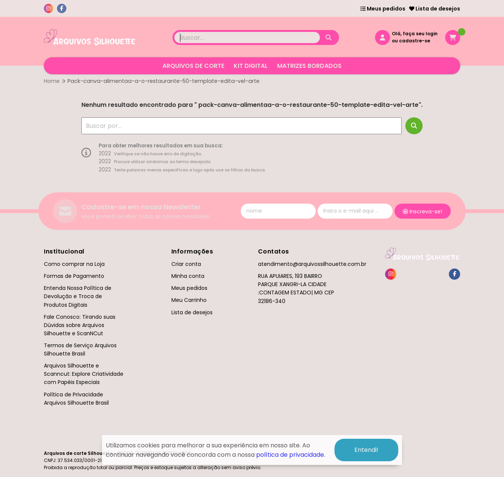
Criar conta (186, 264)
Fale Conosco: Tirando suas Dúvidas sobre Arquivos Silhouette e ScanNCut (80, 325)
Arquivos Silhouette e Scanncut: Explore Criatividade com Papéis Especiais (83, 374)
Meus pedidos (382, 8)
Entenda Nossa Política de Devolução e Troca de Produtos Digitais (77, 296)
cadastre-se (414, 41)
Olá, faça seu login (415, 33)
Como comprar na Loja (74, 264)
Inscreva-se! (422, 211)
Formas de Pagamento (74, 276)
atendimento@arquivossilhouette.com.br (312, 264)
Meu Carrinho (189, 300)
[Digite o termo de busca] (247, 37)
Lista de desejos (434, 8)
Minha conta (187, 276)
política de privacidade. (290, 454)
